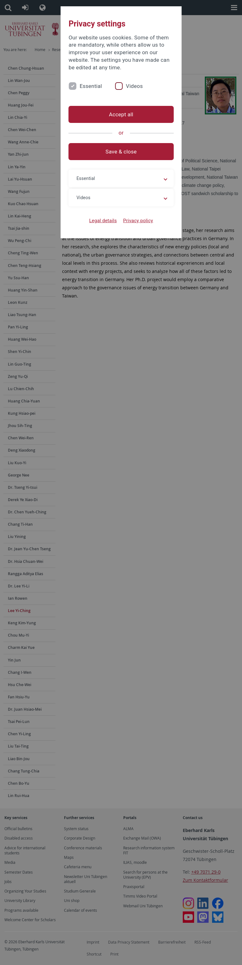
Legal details (103, 220)
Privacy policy (138, 220)
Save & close (121, 151)
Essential (90, 86)
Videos (134, 86)
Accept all (121, 114)
